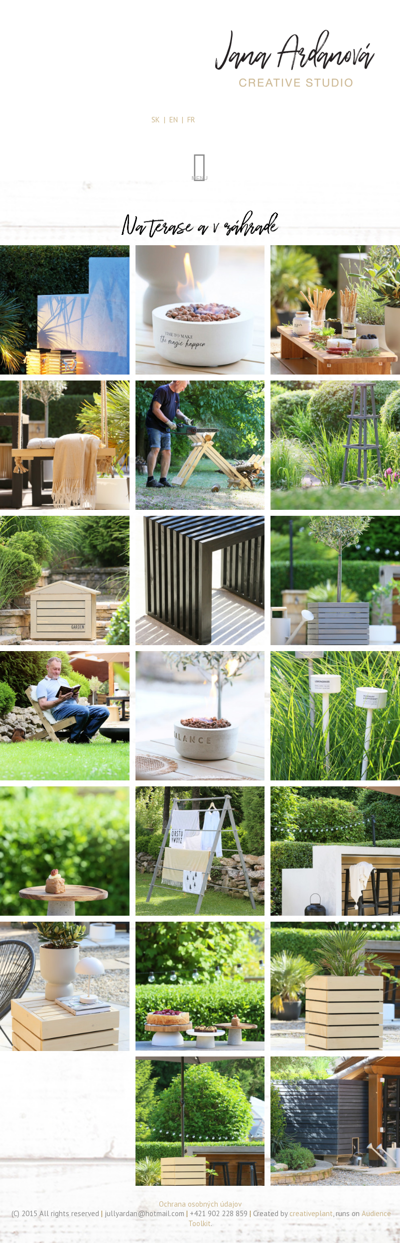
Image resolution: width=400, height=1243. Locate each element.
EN (173, 119)
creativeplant (311, 1213)
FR (191, 119)
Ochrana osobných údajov (200, 1204)
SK (155, 119)
